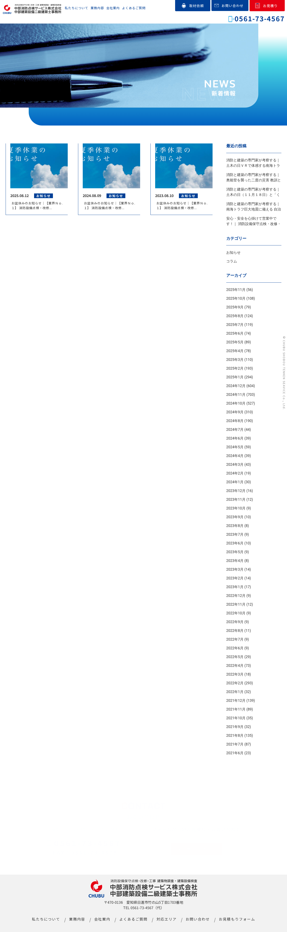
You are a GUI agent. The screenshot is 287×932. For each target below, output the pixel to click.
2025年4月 (235, 351)
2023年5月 (235, 552)
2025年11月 (236, 290)
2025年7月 (235, 325)
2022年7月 (235, 639)
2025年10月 (236, 298)
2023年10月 (236, 508)
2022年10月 (236, 613)
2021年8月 (235, 735)
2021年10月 (236, 718)
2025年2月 (235, 368)
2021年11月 (236, 709)
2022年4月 (235, 665)
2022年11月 (236, 604)
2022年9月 (235, 622)
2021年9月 (235, 727)
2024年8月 (235, 421)
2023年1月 (235, 587)
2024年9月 (235, 412)
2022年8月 (235, 631)
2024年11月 (236, 394)
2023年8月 (235, 526)
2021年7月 (235, 744)
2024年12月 (236, 386)
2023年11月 (236, 499)
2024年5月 (235, 447)
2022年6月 (235, 648)
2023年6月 (235, 543)
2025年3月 (235, 360)
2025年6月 (235, 333)
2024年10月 (236, 403)
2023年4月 (235, 561)
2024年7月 (235, 429)
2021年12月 (236, 700)
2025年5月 (235, 342)
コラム (231, 261)
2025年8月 (235, 316)
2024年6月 (235, 438)
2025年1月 (235, 377)
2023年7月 (235, 534)
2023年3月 (235, 569)
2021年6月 (235, 753)
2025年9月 (235, 307)
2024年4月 (235, 456)
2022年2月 (235, 683)
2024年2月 (235, 473)
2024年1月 (235, 482)
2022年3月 (235, 674)
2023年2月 (235, 578)
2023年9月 (235, 517)
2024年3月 (235, 464)
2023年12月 (236, 491)
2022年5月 (235, 657)
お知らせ (233, 252)
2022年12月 (236, 596)
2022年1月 (235, 692)
